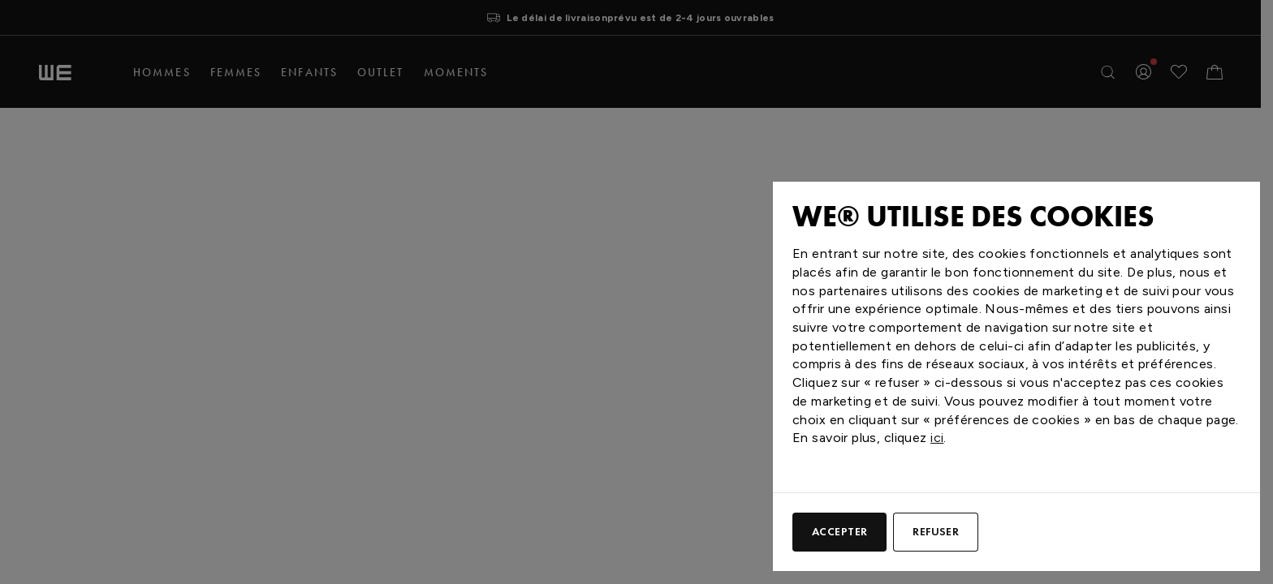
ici (936, 437)
